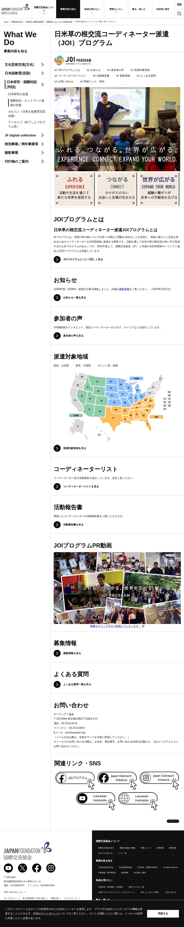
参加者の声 (117, 70)
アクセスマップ (70, 898)
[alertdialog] (92, 913)
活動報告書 (103, 75)
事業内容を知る (17, 22)
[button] (44, 9)
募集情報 (125, 75)
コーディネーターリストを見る (81, 486)
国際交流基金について (108, 841)
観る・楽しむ (103, 899)
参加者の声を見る (73, 335)
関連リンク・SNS (94, 81)
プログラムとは (69, 70)
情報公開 (55, 898)
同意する (163, 913)
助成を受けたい (104, 880)
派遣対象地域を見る (74, 448)
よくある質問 (148, 75)
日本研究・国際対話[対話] (34, 22)
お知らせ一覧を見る (74, 297)
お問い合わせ (65, 81)
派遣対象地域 (142, 70)
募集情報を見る (72, 653)
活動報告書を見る (73, 524)
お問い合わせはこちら (13, 892)
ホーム (6, 22)
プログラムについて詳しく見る (83, 259)
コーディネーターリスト (72, 75)
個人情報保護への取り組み (34, 898)
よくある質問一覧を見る (77, 684)
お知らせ (95, 70)
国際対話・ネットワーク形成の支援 (59, 22)
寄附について (146, 848)
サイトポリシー (10, 898)
